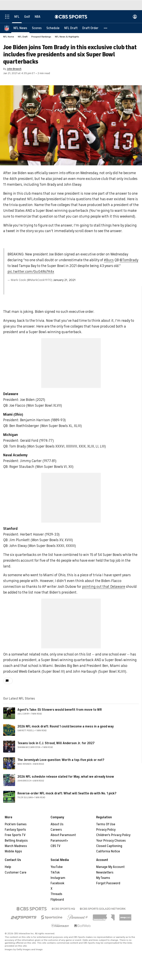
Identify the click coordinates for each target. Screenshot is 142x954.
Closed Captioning (109, 846)
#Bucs (109, 260)
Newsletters (104, 872)
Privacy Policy (106, 830)
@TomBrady (129, 260)
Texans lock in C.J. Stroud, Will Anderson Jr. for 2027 (56, 743)
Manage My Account (110, 867)
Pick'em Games (16, 824)
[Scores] (37, 28)
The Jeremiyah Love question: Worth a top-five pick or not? (60, 760)
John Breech (14, 69)
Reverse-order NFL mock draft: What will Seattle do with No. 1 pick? (66, 793)
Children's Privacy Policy (113, 835)
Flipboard (57, 900)
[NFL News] (20, 28)
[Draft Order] (90, 28)
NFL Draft (23, 36)
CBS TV (55, 846)
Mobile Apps (13, 851)
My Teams (103, 878)
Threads (56, 894)
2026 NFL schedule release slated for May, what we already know (65, 777)
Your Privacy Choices (111, 841)
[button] (106, 28)
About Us (57, 824)
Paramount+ (59, 841)
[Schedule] (53, 28)
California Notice (108, 851)
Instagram (58, 878)
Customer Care (15, 872)
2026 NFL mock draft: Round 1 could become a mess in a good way (65, 726)
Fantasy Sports (15, 830)
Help (8, 867)
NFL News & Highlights (67, 36)
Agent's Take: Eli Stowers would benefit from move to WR (59, 710)
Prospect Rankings (41, 36)
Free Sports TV (15, 835)
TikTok (55, 872)
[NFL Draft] (71, 28)
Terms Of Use (105, 824)
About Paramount (63, 835)
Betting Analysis (16, 841)
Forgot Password (108, 883)
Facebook (57, 883)
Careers (56, 830)
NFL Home (8, 36)
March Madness (16, 846)
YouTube (57, 867)
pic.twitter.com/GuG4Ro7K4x (31, 271)
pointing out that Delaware (103, 586)
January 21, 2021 (64, 280)
